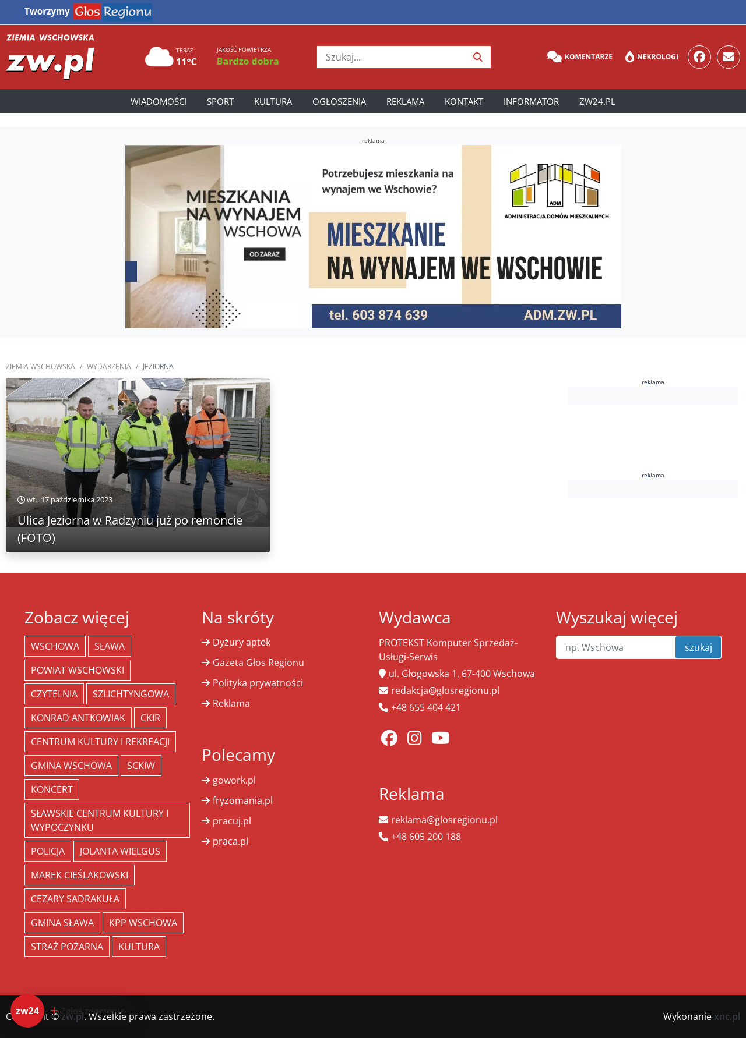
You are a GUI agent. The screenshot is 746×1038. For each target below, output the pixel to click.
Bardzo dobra (248, 61)
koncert (52, 789)
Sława (109, 646)
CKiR (150, 717)
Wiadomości (158, 101)
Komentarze (580, 57)
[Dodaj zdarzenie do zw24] (73, 1011)
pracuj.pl (232, 820)
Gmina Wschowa (71, 765)
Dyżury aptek (241, 642)
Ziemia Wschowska (40, 366)
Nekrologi (651, 57)
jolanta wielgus (120, 851)
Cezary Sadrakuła (75, 898)
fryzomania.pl (243, 800)
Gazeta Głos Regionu (258, 662)
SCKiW (141, 765)
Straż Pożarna (67, 946)
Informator (531, 101)
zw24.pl (597, 101)
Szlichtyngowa (131, 694)
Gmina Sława (62, 922)
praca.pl (230, 841)
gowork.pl (234, 780)
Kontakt (464, 101)
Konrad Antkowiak (78, 717)
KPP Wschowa (143, 922)
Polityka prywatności (258, 682)
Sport (220, 101)
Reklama (405, 101)
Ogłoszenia (339, 101)
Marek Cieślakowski (79, 875)
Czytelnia (54, 694)
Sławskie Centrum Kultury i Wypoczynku (99, 820)
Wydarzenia (109, 366)
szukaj (698, 647)
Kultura (273, 101)
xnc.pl (727, 1016)
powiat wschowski (77, 670)
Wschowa (55, 646)
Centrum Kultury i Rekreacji (100, 741)
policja (48, 851)
